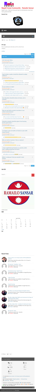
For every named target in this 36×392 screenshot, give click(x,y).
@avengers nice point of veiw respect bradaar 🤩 (14, 107)
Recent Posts (24, 379)
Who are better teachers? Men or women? (13, 140)
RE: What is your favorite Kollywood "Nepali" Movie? (19, 290)
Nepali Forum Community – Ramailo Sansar (18, 8)
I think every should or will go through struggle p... (14, 93)
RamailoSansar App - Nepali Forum (15, 270)
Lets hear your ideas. (7, 60)
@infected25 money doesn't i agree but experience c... (15, 68)
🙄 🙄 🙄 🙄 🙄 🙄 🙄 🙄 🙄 (10, 145)
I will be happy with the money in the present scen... (14, 69)
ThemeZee (17, 390)
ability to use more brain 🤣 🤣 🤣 (11, 154)
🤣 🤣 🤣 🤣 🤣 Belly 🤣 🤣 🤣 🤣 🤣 (12, 163)
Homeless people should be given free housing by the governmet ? (14, 122)
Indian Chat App (11, 277)
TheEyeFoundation (16, 379)
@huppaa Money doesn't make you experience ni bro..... (15, 66)
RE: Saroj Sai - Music (12, 310)
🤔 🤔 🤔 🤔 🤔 (8, 127)
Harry (10, 261)
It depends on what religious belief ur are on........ (14, 95)
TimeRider (11, 266)
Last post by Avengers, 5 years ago (8, 114)
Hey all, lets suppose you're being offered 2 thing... (14, 65)
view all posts (31, 71)
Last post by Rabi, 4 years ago (7, 62)
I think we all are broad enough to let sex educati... (14, 106)
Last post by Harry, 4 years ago (8, 78)
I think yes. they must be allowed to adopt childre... (14, 82)
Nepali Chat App (11, 284)
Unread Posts (6, 380)
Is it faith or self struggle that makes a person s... (14, 91)
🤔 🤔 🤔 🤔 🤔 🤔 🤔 (9, 104)
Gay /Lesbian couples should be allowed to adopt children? (14, 75)
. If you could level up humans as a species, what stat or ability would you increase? (14, 148)
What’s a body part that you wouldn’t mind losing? (13, 157)
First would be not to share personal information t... (15, 118)
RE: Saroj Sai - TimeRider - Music (14, 264)
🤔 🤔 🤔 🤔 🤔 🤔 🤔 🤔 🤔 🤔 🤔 (12, 80)
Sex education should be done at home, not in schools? (14, 98)
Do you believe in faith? (8, 86)
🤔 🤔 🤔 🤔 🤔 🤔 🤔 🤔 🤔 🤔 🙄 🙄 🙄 (13, 137)
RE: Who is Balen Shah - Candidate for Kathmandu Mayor (19, 304)
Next (32, 53)
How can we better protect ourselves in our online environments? (13, 111)
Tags (13, 380)
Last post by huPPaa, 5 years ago (8, 89)
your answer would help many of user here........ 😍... (15, 116)
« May (3, 229)
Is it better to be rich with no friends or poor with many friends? (14, 131)
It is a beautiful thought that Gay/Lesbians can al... (14, 84)
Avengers (11, 293)
